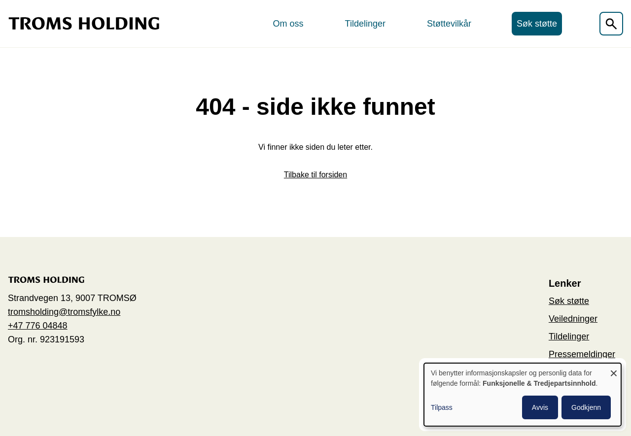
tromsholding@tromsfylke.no (64, 312)
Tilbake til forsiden (315, 174)
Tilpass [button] (442, 407)
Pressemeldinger (582, 354)
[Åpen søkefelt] (611, 23)
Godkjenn (586, 407)
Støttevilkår (449, 24)
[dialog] (522, 394)
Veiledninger (573, 319)
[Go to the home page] (84, 23)
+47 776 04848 (38, 326)
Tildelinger (365, 24)
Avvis (540, 407)
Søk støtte (537, 24)
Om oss (288, 24)
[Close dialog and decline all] (613, 369)
